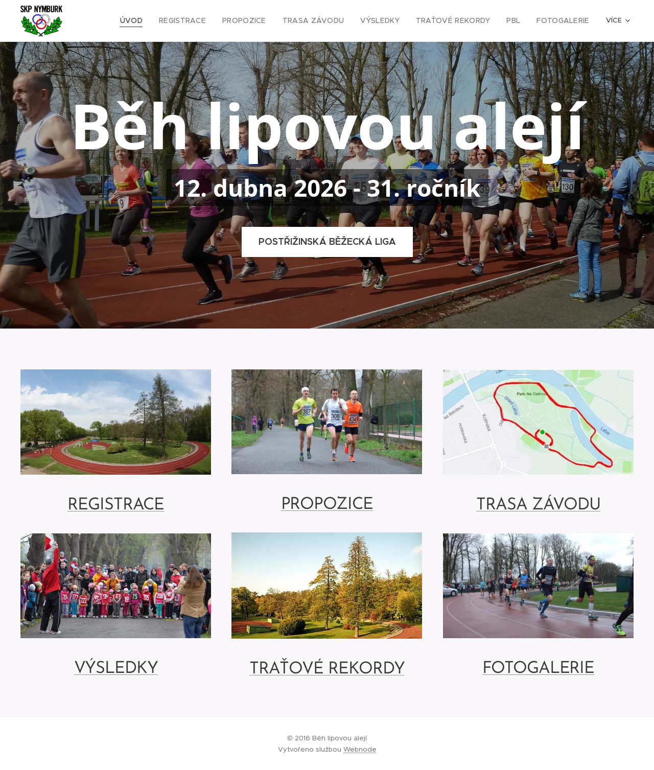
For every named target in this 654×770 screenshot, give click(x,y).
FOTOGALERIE (538, 669)
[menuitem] (155, 21)
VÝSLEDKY (116, 669)
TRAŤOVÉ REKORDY (327, 669)
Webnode (360, 749)
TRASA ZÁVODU (538, 505)
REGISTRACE (115, 505)
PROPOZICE (327, 504)
